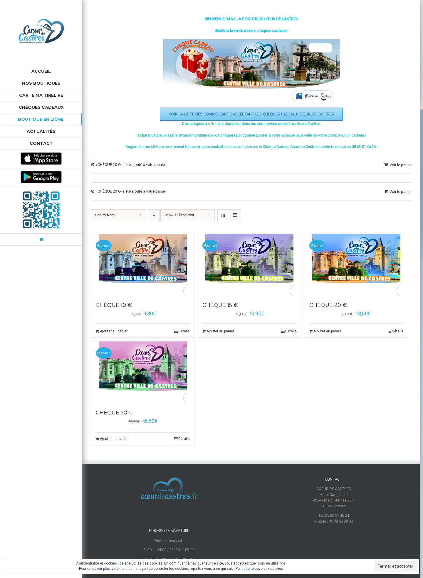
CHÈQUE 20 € (328, 305)
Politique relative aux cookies (259, 569)
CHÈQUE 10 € (114, 305)
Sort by (105, 215)
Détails (184, 331)
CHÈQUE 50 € (114, 412)
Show (179, 215)
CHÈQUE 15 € (220, 305)
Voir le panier (401, 165)
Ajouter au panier (113, 331)
